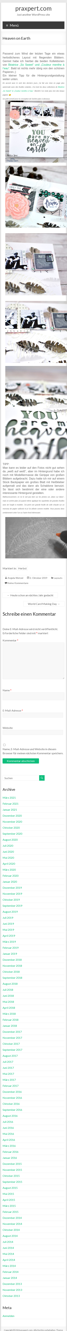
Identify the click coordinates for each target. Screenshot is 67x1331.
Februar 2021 (10, 803)
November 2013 (12, 1289)
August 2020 (10, 839)
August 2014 (10, 1235)
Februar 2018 (10, 1019)
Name (7, 690)
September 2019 (12, 905)
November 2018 (12, 965)
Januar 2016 (10, 1157)
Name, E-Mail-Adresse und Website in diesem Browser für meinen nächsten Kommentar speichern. (33, 751)
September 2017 (12, 1049)
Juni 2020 (8, 851)
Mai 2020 (8, 857)
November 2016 (12, 1097)
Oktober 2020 (11, 827)
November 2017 (12, 1037)
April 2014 (9, 1259)
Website (8, 727)
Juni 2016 (8, 1127)
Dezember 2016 (12, 1091)
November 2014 (12, 1223)
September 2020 (12, 833)
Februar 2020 (10, 875)
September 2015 (12, 1181)
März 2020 (9, 869)
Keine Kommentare (18, 583)
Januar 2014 (10, 1277)
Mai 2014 (8, 1253)
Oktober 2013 (11, 1295)
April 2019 (9, 935)
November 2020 (12, 821)
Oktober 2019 (11, 899)
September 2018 (12, 977)
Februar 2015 (10, 1211)
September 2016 (12, 1109)
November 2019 (12, 893)
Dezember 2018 (12, 959)
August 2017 (10, 1055)
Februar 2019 (10, 947)
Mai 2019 (8, 929)
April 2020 (9, 863)
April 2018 (9, 1007)
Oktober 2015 (11, 1175)
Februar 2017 (10, 1085)
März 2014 (9, 1265)
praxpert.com (33, 8)
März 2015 (9, 1205)
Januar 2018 (10, 1025)
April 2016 (9, 1139)
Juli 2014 (8, 1241)
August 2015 (10, 1187)
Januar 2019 (10, 953)
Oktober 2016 (11, 1103)
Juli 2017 (8, 1061)
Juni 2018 (8, 995)
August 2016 (10, 1115)
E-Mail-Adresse (13, 710)
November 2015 (12, 1169)
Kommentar (10, 640)
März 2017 (9, 1079)
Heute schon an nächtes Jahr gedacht (30, 595)
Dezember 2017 (12, 1031)
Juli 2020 (8, 845)
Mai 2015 (8, 1193)
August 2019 (10, 911)
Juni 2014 (8, 1247)
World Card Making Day (44, 603)
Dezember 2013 (12, 1283)
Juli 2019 (8, 917)
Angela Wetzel (15, 577)
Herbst (22, 568)
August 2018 (10, 983)
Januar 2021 (10, 809)
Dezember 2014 (12, 1217)
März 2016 (9, 1145)
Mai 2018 (8, 1001)
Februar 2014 (10, 1271)
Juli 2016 (8, 1121)
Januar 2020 (10, 881)
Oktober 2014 (11, 1229)
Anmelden (8, 1315)
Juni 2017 (8, 1067)
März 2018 (9, 1013)
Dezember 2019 (12, 887)
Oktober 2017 (11, 1043)
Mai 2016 (8, 1133)
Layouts (58, 577)
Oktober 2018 (11, 971)
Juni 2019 (8, 923)
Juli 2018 (8, 989)
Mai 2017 (8, 1073)
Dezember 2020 (12, 815)
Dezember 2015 (12, 1163)
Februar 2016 (10, 1151)
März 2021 (9, 797)
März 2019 (9, 941)
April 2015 (9, 1199)
